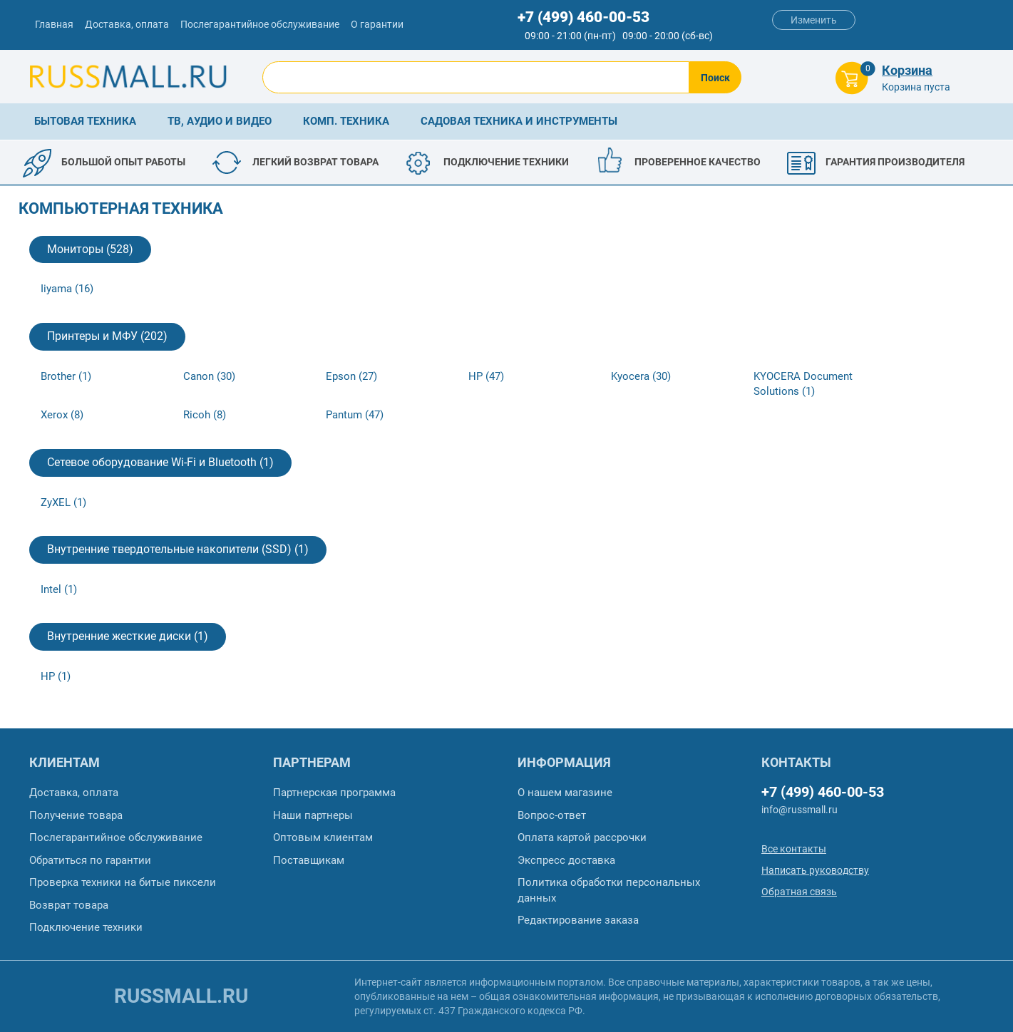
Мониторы (90, 249)
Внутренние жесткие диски (127, 636)
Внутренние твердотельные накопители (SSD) (178, 549)
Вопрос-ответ (552, 815)
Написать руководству (815, 870)
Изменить (814, 20)
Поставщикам (308, 860)
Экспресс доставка (566, 860)
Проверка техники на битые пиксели (122, 882)
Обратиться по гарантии (90, 860)
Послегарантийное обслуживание (259, 24)
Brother (66, 376)
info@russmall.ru (799, 809)
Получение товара (76, 815)
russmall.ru (181, 996)
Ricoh (204, 414)
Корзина (907, 70)
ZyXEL (63, 502)
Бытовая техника (85, 121)
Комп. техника (346, 121)
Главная (54, 24)
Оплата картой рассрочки (582, 837)
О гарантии (377, 24)
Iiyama (67, 288)
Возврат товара (68, 905)
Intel (59, 589)
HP (486, 376)
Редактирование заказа (578, 920)
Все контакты (793, 849)
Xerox (62, 414)
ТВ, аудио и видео (220, 121)
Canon (209, 376)
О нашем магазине (565, 792)
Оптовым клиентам (323, 837)
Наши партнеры (313, 815)
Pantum (355, 414)
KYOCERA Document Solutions (803, 384)
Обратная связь (799, 891)
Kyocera (641, 376)
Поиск (715, 77)
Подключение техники (86, 927)
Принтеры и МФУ (107, 336)
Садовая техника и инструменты (519, 121)
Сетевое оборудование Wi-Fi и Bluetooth (160, 462)
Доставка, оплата (127, 24)
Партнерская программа (334, 792)
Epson (351, 376)
